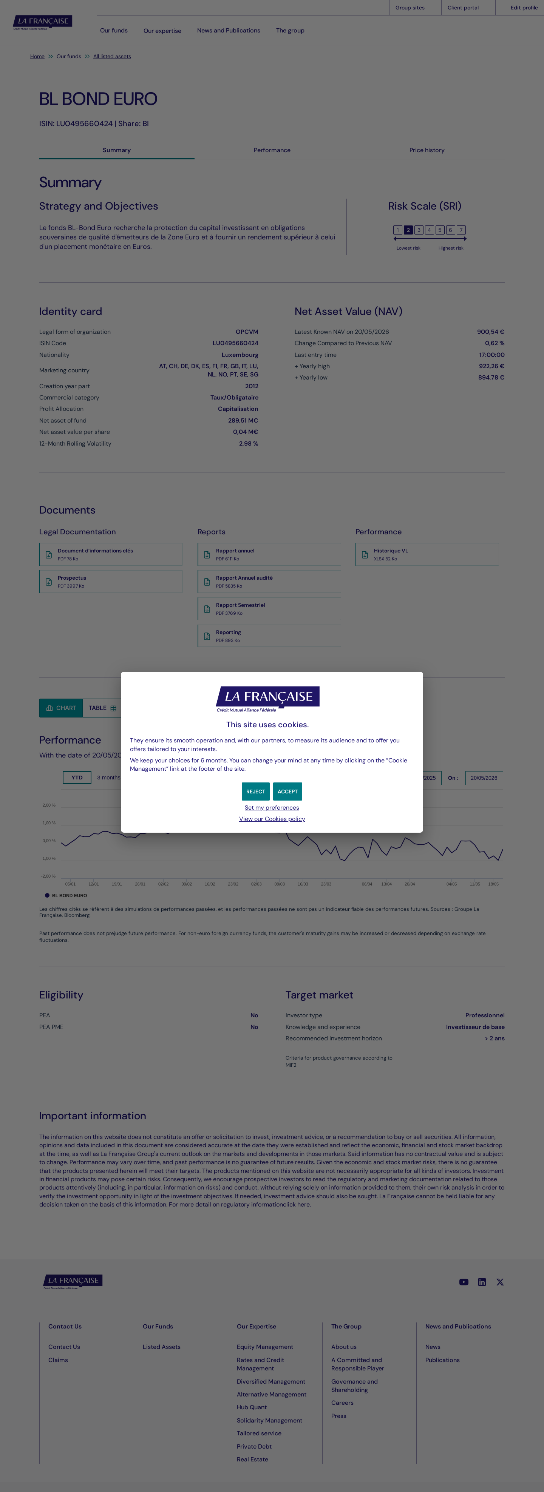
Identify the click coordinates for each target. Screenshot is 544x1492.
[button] (288, 791)
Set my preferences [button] (272, 808)
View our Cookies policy (272, 819)
